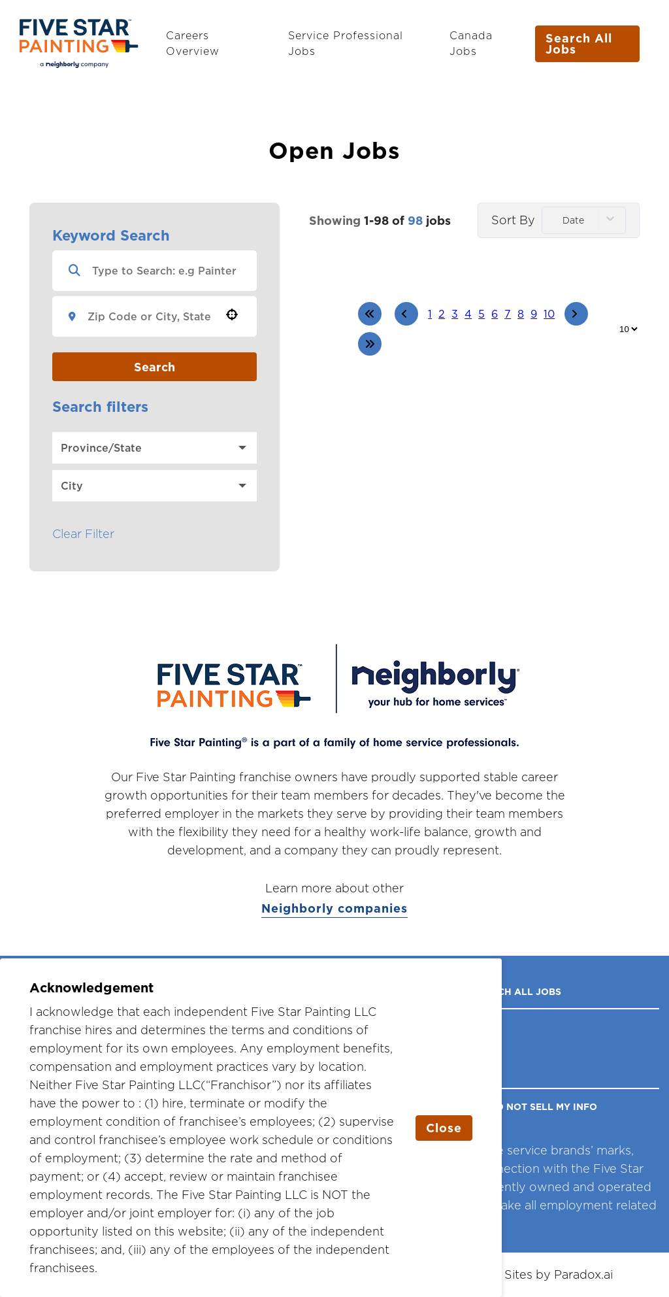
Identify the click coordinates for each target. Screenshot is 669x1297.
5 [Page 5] (481, 314)
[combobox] (149, 316)
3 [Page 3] (454, 314)
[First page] (370, 314)
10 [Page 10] (549, 314)
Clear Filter (83, 534)
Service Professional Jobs (345, 43)
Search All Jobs (579, 43)
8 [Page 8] (520, 314)
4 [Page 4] (468, 314)
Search (154, 366)
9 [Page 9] (533, 314)
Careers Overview (193, 43)
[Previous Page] (406, 314)
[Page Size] (628, 328)
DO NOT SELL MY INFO (543, 1106)
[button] (232, 314)
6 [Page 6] (494, 314)
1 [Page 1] (430, 314)
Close (444, 1127)
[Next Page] (576, 314)
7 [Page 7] (507, 314)
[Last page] (370, 344)
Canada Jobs (471, 43)
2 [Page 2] (441, 314)
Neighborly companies (334, 909)
